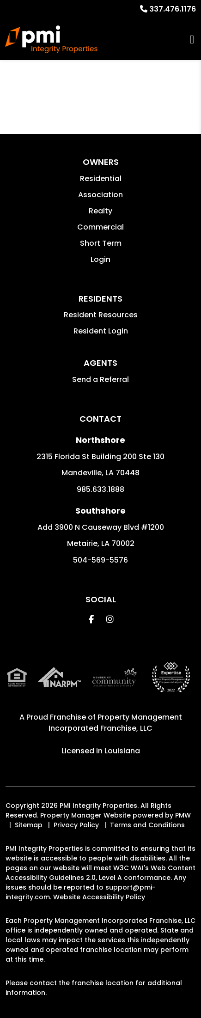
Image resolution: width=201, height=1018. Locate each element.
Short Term (101, 243)
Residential (101, 178)
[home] (51, 39)
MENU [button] (192, 39)
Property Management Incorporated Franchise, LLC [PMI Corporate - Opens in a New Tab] (115, 722)
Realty (100, 211)
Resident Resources (101, 314)
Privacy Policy (76, 825)
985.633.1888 (100, 489)
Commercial (100, 227)
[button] (91, 619)
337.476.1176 (172, 9)
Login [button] (100, 259)
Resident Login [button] (100, 331)
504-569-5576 (100, 560)
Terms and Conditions (147, 825)
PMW (183, 815)
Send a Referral (100, 379)
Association (100, 194)
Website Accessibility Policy (99, 897)
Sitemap (29, 825)
